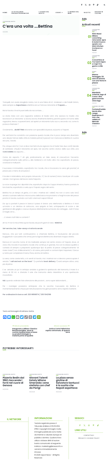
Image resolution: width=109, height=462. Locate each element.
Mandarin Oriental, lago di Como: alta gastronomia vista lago (99, 96)
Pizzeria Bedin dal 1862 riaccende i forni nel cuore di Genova (13, 381)
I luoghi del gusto (44, 12)
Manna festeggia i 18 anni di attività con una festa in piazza (99, 78)
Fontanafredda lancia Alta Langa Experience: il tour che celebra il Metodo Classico (98, 116)
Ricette (87, 12)
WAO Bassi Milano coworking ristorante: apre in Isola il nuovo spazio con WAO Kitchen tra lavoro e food (99, 42)
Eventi (58, 12)
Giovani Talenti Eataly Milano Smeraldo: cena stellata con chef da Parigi (39, 383)
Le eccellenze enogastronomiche (20, 12)
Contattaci (89, 435)
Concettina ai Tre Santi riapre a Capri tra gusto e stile (99, 63)
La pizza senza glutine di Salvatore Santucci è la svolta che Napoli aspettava (67, 383)
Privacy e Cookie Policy (89, 438)
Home (5, 12)
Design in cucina (99, 12)
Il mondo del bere (73, 12)
